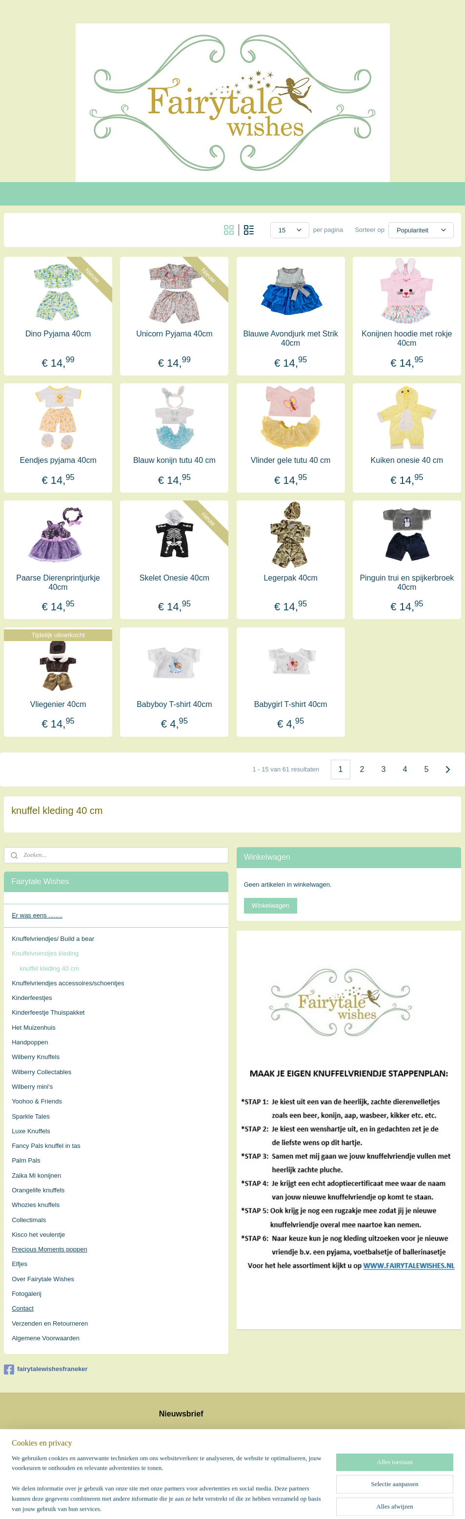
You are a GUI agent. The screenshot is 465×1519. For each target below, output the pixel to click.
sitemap (206, 1501)
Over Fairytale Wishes (43, 1279)
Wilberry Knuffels (36, 1057)
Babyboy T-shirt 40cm (174, 704)
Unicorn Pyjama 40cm (174, 334)
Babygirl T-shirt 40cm (290, 704)
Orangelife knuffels (38, 1190)
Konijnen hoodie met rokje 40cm (407, 338)
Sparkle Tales (31, 1116)
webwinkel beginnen (255, 1501)
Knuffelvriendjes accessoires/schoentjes (68, 983)
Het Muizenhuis (34, 1027)
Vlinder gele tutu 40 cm (291, 460)
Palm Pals (26, 1160)
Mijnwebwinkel (331, 1501)
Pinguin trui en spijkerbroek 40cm (407, 582)
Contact (23, 1308)
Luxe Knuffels (31, 1131)
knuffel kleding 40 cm (49, 968)
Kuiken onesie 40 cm (407, 460)
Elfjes (19, 1264)
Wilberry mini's (32, 1086)
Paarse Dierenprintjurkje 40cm (58, 582)
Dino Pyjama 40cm (58, 334)
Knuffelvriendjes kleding (45, 953)
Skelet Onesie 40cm (174, 578)
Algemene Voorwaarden (46, 1338)
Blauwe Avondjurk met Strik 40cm (290, 338)
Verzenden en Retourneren (50, 1323)
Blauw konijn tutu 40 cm (174, 460)
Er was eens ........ (37, 915)
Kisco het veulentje (38, 1234)
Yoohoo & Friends (37, 1101)
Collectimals (29, 1220)
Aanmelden (183, 1453)
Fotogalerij (26, 1293)
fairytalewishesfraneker (46, 1369)
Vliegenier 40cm (58, 704)
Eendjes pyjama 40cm (58, 460)
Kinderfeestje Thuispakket (48, 1012)
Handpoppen (30, 1042)
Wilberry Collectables (41, 1072)
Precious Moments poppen (49, 1249)
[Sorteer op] (421, 230)
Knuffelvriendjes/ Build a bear (53, 938)
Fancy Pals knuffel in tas (46, 1145)
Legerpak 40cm (290, 578)
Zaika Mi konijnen (36, 1175)
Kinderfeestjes (32, 997)
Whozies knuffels (36, 1204)
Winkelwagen (270, 905)
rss (223, 1501)
